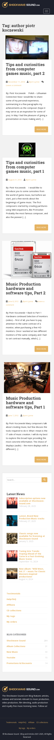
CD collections (14, 610)
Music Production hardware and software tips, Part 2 (26, 288)
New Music (12, 652)
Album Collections (16, 646)
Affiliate (11, 604)
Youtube (11, 657)
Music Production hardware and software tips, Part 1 (25, 402)
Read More (41, 129)
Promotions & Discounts (19, 663)
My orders (12, 621)
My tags (11, 616)
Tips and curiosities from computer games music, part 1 (25, 167)
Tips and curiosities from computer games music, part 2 (25, 69)
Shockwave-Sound (16, 640)
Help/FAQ (11, 599)
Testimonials (13, 593)
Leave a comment (13, 85)
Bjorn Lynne (34, 82)
